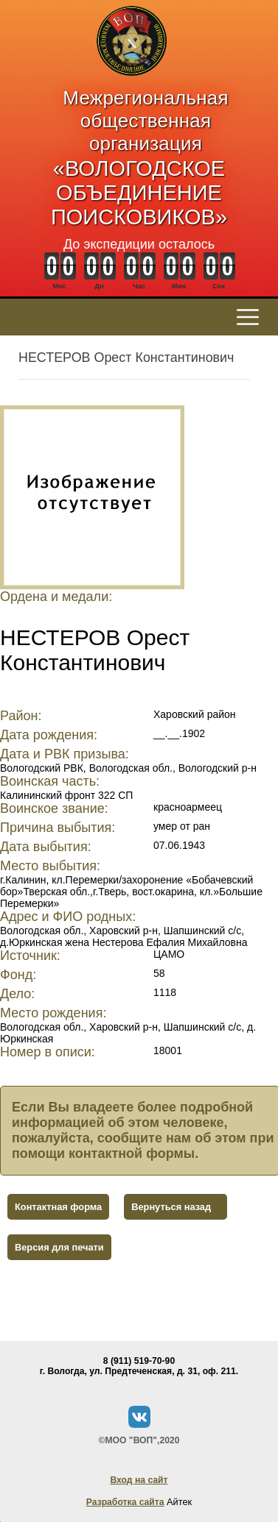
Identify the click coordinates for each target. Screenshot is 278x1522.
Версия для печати (59, 1247)
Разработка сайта (125, 1502)
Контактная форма (58, 1206)
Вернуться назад (171, 1206)
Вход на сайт (138, 1480)
